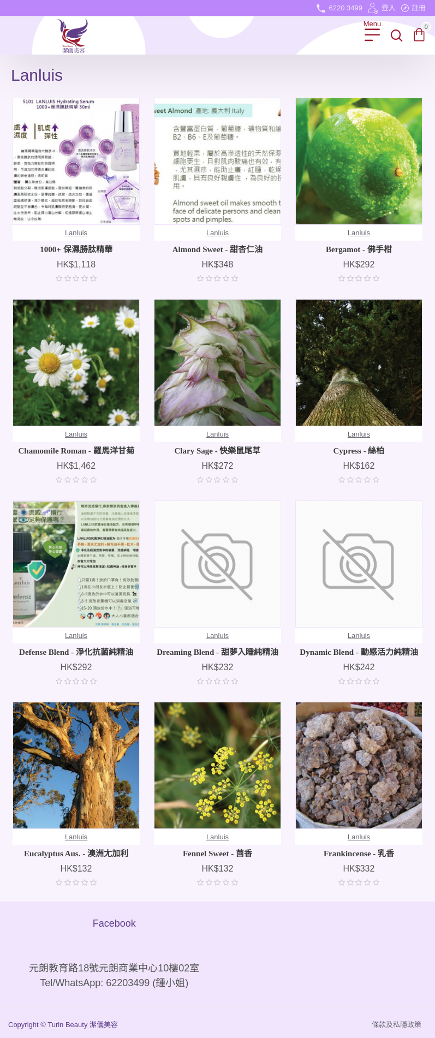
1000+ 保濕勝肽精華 (76, 249)
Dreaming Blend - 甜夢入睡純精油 (217, 652)
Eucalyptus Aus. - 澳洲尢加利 (76, 853)
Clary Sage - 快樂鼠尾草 (218, 450)
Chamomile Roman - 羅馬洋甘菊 (76, 450)
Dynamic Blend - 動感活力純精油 (359, 652)
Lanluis (76, 233)
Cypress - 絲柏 (359, 450)
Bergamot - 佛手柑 (359, 249)
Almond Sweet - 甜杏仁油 (217, 249)
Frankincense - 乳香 (359, 853)
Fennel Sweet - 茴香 (217, 853)
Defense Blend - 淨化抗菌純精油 (76, 652)
